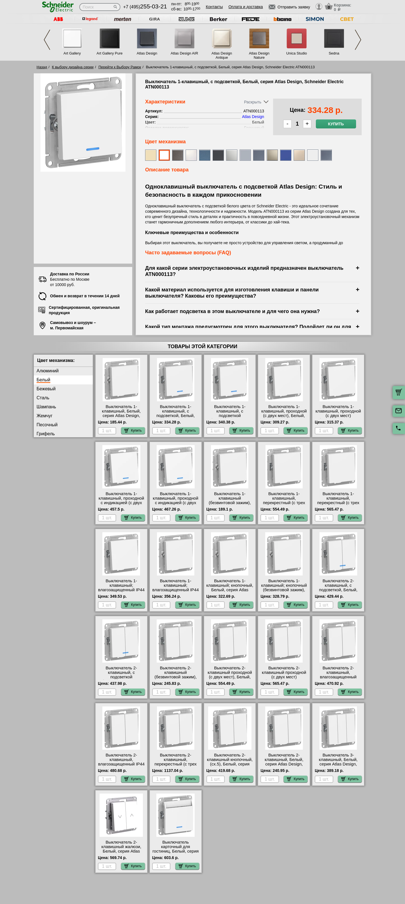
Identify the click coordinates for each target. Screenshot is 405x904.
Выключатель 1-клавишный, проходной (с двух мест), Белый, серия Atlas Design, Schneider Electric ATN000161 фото (284, 417)
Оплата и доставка (245, 6)
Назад (42, 67)
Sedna (334, 53)
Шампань (46, 406)
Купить (336, 124)
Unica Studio (296, 53)
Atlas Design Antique (222, 55)
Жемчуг (45, 415)
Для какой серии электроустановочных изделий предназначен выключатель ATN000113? (244, 271)
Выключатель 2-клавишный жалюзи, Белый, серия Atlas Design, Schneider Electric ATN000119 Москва (121, 853)
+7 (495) (145, 6)
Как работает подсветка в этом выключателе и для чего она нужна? (232, 311)
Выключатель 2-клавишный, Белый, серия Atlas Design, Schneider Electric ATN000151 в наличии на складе (284, 766)
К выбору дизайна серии (73, 67)
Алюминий (47, 370)
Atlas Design (147, 53)
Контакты (214, 6)
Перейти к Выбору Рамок (119, 67)
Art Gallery (72, 53)
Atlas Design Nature (259, 55)
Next (358, 40)
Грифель (46, 433)
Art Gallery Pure (109, 53)
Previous (47, 40)
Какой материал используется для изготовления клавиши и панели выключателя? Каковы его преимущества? (232, 293)
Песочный (47, 424)
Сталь (43, 397)
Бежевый (46, 388)
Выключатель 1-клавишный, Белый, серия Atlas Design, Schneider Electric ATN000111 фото (121, 415)
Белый (43, 379)
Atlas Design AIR (184, 53)
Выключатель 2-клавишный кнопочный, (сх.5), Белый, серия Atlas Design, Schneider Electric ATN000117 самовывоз (230, 766)
